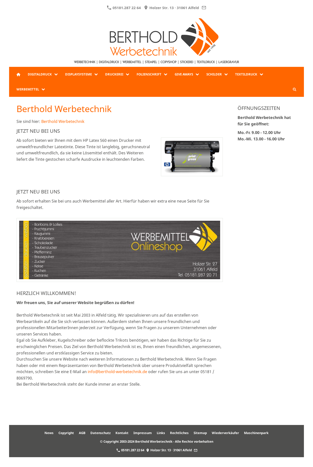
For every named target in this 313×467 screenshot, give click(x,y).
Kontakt (121, 433)
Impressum (142, 433)
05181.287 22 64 (124, 7)
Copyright (66, 433)
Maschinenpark (256, 433)
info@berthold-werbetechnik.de (117, 371)
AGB (82, 433)
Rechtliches (179, 433)
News (49, 433)
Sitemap (200, 433)
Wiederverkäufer (225, 433)
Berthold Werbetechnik (63, 121)
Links (161, 433)
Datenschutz (100, 433)
